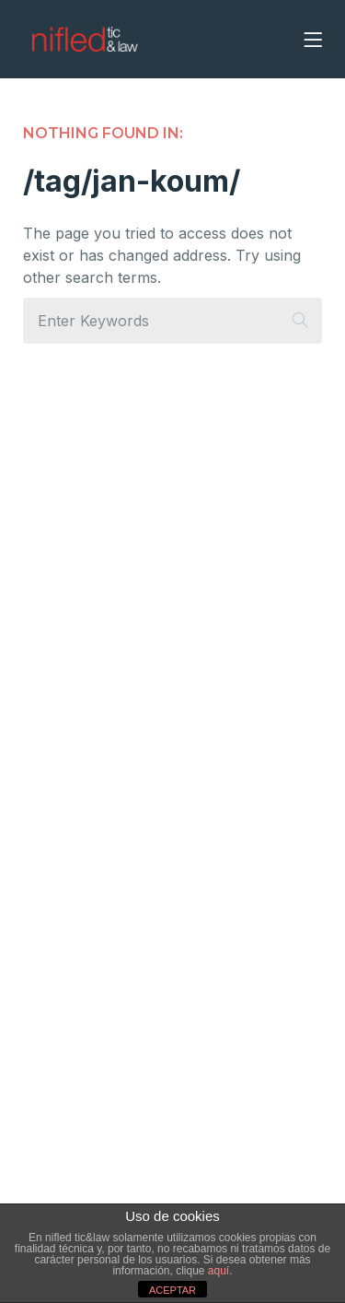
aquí (218, 1270)
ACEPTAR (172, 1290)
